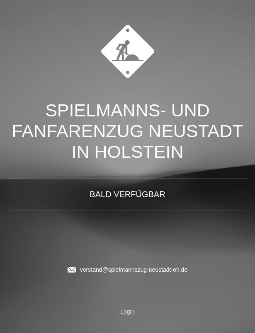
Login (127, 311)
